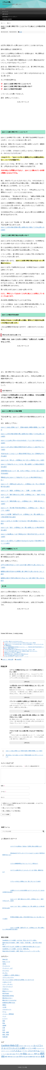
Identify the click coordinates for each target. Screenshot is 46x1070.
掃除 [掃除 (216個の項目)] (3, 1056)
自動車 (4, 1025)
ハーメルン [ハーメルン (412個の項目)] (16, 1051)
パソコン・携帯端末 (8, 1014)
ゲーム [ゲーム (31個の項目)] (43, 1048)
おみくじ (5, 659)
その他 (4, 1007)
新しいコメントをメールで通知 (11, 808)
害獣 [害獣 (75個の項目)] (21, 1054)
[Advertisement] (23, 114)
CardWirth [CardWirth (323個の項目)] (5, 1045)
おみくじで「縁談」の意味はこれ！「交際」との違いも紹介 (21, 490)
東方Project (5, 993)
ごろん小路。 (7, 2)
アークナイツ (6, 966)
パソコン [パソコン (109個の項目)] (25, 1051)
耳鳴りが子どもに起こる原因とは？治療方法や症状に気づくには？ (21, 946)
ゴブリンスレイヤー (8, 977)
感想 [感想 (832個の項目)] (42, 1053)
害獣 (3, 1021)
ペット (4, 1016)
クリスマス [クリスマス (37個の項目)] (38, 1048)
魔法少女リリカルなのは (9, 1000)
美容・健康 (5, 1032)
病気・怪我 (5, 1034)
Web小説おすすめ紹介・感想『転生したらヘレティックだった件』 (21, 951)
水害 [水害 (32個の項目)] (15, 1056)
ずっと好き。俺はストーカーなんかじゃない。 (13, 641)
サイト (3, 797)
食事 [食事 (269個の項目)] (42, 1056)
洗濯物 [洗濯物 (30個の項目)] (17, 1056)
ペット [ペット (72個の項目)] (4, 1054)
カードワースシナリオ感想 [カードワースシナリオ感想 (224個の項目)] (14, 1048)
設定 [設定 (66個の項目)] (34, 1056)
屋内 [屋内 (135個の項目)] (35, 1054)
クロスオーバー (6, 1009)
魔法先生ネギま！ (7, 998)
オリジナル (5, 970)
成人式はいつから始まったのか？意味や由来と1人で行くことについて (22, 755)
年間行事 (5, 1037)
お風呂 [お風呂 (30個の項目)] (25, 1045)
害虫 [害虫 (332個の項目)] (25, 1054)
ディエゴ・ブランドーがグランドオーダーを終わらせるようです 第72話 (20, 642)
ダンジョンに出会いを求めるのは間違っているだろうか (18, 979)
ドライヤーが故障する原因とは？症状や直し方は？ (25, 701)
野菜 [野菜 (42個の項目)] (37, 1056)
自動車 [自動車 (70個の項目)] (31, 1056)
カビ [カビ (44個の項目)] (32, 1045)
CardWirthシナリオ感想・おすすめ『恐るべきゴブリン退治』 (19, 940)
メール (3, 791)
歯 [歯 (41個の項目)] (13, 1056)
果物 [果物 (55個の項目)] (9, 1056)
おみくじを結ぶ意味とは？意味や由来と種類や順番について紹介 (22, 751)
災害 (3, 1027)
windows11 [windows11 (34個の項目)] (21, 1045)
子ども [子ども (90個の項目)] (18, 1054)
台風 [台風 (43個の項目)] (10, 1054)
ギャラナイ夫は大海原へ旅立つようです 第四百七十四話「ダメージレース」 (20, 651)
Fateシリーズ (6, 961)
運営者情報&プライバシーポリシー (9, 16)
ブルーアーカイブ (7, 986)
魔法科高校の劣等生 (8, 995)
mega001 (18, 659)
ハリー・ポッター (7, 984)
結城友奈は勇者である (8, 1002)
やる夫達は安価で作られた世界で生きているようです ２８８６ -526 (19, 649)
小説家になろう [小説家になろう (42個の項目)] (30, 1054)
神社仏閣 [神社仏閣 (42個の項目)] (25, 1056)
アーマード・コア (7, 968)
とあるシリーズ (6, 982)
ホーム (3, 9)
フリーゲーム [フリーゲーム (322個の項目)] (34, 1051)
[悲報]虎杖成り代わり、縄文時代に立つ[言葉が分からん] (16, 654)
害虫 (3, 1023)
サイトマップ (5, 11)
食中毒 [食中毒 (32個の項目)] (39, 1056)
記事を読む (27, 681)
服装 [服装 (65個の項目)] (6, 1056)
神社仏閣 (10, 659)
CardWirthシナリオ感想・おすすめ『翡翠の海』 (16, 949)
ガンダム (5, 973)
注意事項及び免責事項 (7, 19)
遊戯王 (4, 1005)
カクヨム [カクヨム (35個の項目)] (29, 1045)
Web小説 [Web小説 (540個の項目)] (14, 1045)
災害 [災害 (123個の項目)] (20, 1056)
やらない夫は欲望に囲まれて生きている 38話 (14, 655)
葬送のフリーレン (7, 991)
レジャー (5, 1018)
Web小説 (5, 959)
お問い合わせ (5, 14)
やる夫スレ (5, 989)
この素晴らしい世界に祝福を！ (11, 975)
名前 (3, 785)
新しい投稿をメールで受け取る (11, 811)
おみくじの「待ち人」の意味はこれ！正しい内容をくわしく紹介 (22, 460)
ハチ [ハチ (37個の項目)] (10, 1051)
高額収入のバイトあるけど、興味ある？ (12, 652)
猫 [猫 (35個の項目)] (22, 1056)
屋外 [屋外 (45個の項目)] (39, 1054)
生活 (20, 32)
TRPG (4, 964)
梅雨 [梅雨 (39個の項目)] (11, 1056)
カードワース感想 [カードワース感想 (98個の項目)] (30, 1048)
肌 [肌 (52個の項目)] (28, 1056)
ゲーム (4, 1011)
